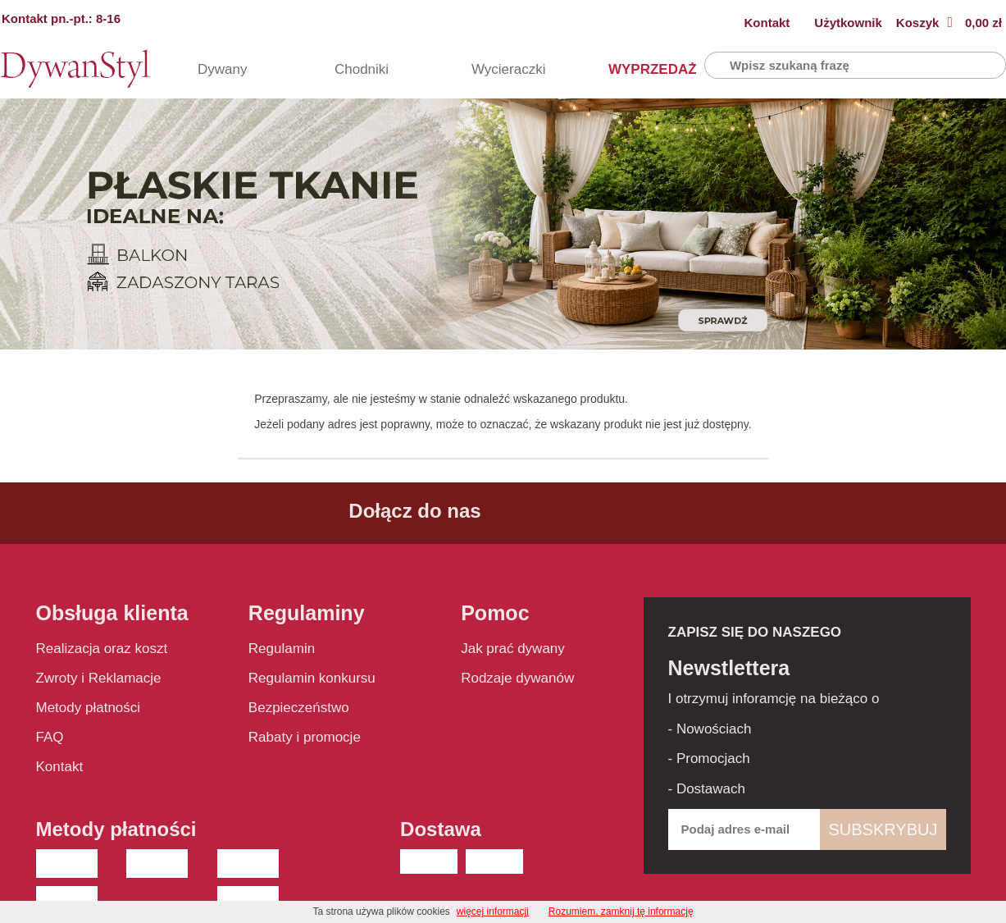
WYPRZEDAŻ (635, 69)
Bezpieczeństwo (298, 707)
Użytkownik (848, 23)
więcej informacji (493, 911)
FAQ (50, 737)
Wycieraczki (498, 69)
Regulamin (281, 648)
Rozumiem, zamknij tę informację (621, 911)
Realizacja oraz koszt (102, 648)
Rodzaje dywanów (517, 678)
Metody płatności (88, 707)
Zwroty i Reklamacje (99, 678)
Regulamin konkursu (312, 678)
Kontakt (767, 23)
